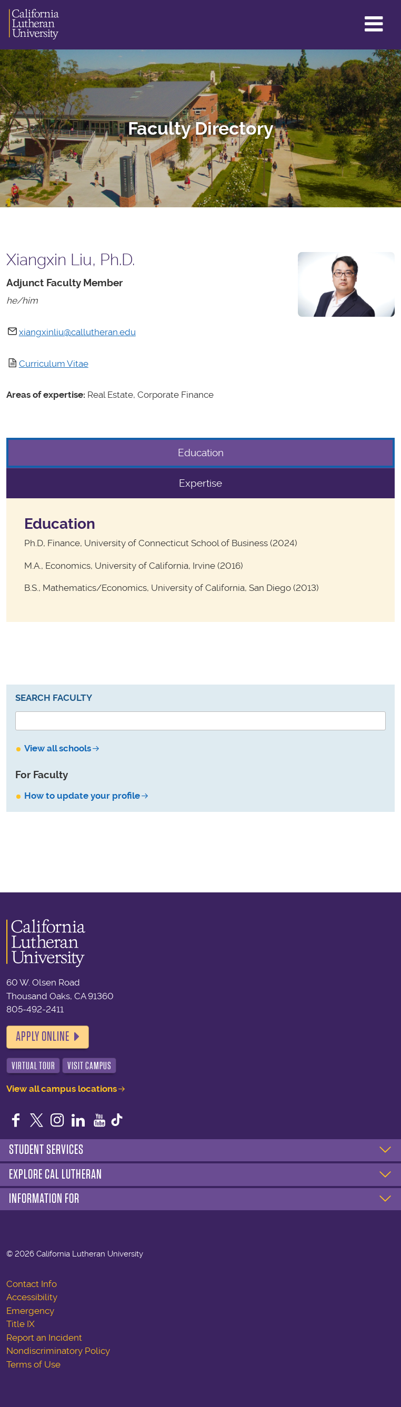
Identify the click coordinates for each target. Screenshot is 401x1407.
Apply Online (42, 1036)
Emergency (30, 1310)
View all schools (57, 748)
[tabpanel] (200, 559)
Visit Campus (89, 1065)
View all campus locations (61, 1088)
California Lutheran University (34, 25)
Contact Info (31, 1284)
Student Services (46, 1149)
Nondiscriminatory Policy (58, 1350)
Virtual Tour (33, 1065)
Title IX (20, 1324)
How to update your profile (82, 795)
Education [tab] (201, 453)
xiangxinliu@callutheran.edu (77, 332)
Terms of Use (33, 1364)
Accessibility (31, 1297)
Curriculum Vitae (53, 363)
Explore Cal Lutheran (55, 1174)
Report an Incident (44, 1337)
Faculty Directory (201, 128)
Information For (44, 1198)
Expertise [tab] (200, 483)
